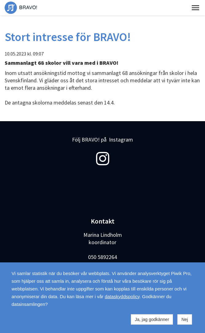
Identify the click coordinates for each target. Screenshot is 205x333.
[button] (195, 8)
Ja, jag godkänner (152, 319)
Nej (184, 319)
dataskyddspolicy (122, 296)
